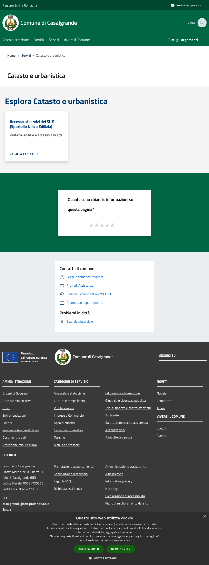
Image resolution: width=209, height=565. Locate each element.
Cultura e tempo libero (69, 400)
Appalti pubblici (64, 422)
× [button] (204, 516)
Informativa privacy (118, 481)
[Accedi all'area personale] (186, 5)
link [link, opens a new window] (128, 540)
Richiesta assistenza (68, 488)
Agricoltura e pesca (118, 437)
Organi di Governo (15, 393)
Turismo (59, 437)
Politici (7, 422)
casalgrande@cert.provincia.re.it (25, 503)
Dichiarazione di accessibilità (125, 495)
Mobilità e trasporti (67, 444)
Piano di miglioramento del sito (126, 503)
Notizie (162, 393)
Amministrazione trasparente (125, 466)
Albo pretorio (114, 473)
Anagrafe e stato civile (69, 393)
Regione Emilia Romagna (19, 5)
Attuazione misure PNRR (19, 444)
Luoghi (161, 428)
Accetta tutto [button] (89, 549)
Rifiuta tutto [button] (121, 548)
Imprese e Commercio (69, 415)
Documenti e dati (14, 437)
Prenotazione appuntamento (73, 466)
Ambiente (112, 415)
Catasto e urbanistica (68, 430)
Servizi (26, 55)
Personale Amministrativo (20, 430)
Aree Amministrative (16, 400)
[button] (104, 558)
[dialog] (104, 538)
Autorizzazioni (115, 429)
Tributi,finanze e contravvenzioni (128, 407)
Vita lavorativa (64, 408)
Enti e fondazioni (14, 415)
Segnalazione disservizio (71, 473)
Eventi (161, 435)
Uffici (6, 408)
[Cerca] (202, 23)
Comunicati (164, 400)
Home (11, 55)
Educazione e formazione (122, 393)
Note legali (112, 488)
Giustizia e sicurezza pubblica (125, 400)
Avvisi (161, 408)
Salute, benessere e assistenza (126, 422)
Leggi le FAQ (62, 481)
